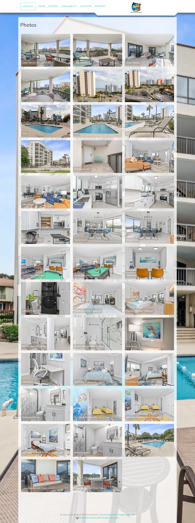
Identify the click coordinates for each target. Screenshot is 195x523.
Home (41, 6)
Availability (69, 6)
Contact (27, 6)
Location (86, 6)
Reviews (100, 6)
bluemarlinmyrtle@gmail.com (118, 515)
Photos (53, 6)
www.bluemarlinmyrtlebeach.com (97, 518)
